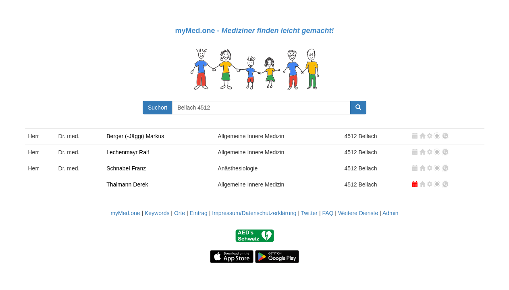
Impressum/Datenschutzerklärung (254, 213)
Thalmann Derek (127, 184)
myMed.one (125, 213)
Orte (179, 213)
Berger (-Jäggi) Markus (135, 136)
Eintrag (199, 213)
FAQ (327, 213)
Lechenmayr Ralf (127, 152)
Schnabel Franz (126, 168)
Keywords (157, 213)
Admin (390, 213)
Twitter (309, 213)
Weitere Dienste (358, 213)
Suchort (157, 107)
